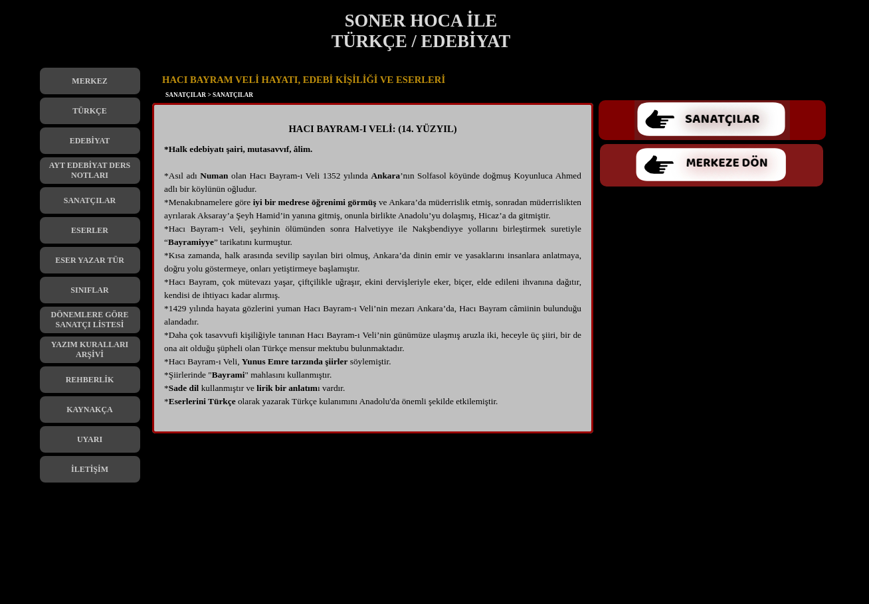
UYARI (89, 439)
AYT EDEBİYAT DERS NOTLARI (90, 170)
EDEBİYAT (90, 140)
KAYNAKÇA (89, 409)
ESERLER (89, 230)
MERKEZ (89, 81)
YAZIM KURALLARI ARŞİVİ (90, 349)
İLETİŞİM (89, 469)
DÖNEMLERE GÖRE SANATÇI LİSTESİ (89, 319)
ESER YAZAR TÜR (89, 260)
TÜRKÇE (89, 110)
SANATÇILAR (90, 200)
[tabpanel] (372, 271)
